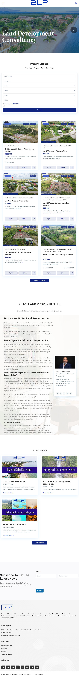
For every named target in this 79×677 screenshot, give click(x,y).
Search (39, 110)
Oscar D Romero (63, 371)
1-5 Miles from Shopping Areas (51, 146)
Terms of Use (39, 674)
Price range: (6, 104)
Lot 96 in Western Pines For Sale (17, 201)
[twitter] (8, 667)
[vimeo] (32, 667)
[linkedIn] (18, 667)
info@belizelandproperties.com (10, 635)
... (22, 158)
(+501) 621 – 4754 (6, 632)
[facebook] (3, 667)
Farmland (62, 249)
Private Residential (65, 197)
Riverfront (48, 251)
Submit (39, 590)
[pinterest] (22, 667)
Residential (67, 146)
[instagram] (37, 667)
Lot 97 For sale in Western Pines (55, 151)
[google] (13, 667)
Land (6, 146)
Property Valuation (6, 645)
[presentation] (50, 587)
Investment (69, 249)
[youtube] (27, 667)
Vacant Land (52, 200)
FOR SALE (15, 146)
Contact (3, 651)
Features (4, 648)
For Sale (10, 146)
